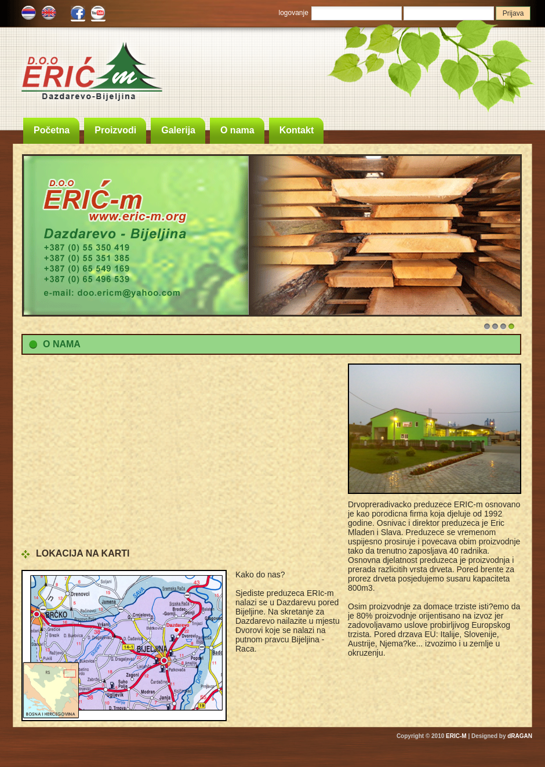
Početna (52, 130)
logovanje (293, 13)
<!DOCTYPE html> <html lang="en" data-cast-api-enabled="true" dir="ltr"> (180, 453)
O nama (237, 130)
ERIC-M (456, 736)
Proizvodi (115, 130)
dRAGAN (519, 736)
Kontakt (296, 130)
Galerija (178, 130)
